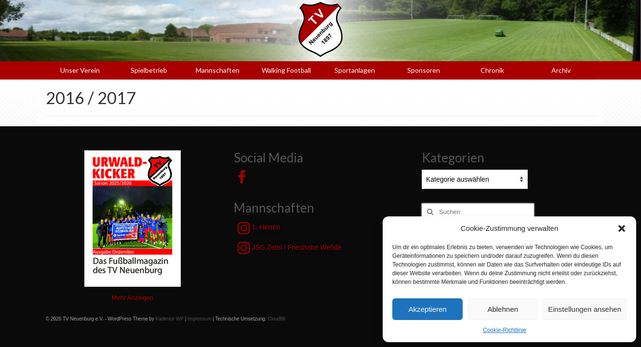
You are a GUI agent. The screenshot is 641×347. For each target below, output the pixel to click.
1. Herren (259, 228)
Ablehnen (502, 309)
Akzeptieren (427, 309)
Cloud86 (276, 318)
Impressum (199, 318)
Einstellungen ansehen (584, 309)
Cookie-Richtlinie (504, 330)
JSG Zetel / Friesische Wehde (290, 247)
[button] (622, 228)
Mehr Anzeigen (133, 297)
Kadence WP (170, 318)
